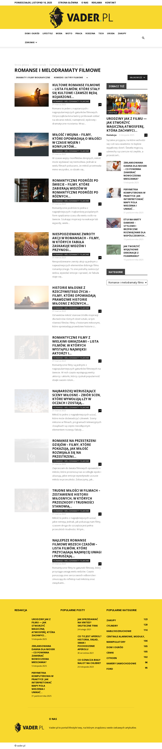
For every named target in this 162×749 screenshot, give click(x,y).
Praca (78, 33)
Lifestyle (48, 33)
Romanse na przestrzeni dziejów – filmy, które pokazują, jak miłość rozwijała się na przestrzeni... (74, 449)
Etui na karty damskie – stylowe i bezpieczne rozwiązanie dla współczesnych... (135, 227)
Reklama (97, 2)
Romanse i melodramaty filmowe (71, 101)
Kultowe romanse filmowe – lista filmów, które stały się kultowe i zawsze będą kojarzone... (76, 91)
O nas (84, 2)
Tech (101, 33)
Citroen (112, 658)
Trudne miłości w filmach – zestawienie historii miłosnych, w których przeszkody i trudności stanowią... (76, 498)
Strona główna (68, 2)
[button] (143, 38)
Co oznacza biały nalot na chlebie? (89, 661)
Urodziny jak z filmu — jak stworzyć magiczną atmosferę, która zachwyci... (127, 125)
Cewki (110, 652)
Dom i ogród (32, 33)
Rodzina (90, 33)
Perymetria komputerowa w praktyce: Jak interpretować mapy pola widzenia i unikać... (134, 199)
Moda (59, 33)
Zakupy (122, 33)
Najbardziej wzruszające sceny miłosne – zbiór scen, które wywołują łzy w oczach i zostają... (76, 397)
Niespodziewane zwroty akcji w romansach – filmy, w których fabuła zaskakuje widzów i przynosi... (76, 242)
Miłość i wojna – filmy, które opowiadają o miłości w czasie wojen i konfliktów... (76, 141)
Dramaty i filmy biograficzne (33, 77)
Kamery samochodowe (121, 663)
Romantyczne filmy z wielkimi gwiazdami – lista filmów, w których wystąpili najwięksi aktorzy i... (75, 345)
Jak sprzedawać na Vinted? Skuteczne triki (88, 622)
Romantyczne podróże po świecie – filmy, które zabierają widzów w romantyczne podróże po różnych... (75, 188)
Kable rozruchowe (119, 631)
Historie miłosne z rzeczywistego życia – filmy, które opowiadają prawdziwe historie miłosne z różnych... (74, 296)
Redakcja (112, 135)
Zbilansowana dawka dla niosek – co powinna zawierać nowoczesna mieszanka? (135, 170)
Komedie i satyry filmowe (68, 77)
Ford (110, 668)
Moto (69, 33)
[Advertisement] (81, 54)
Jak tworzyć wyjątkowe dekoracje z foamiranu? (132, 251)
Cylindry (112, 625)
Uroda (111, 33)
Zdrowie (31, 42)
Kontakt (110, 2)
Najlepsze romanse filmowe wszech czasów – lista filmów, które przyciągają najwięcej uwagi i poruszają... (76, 548)
